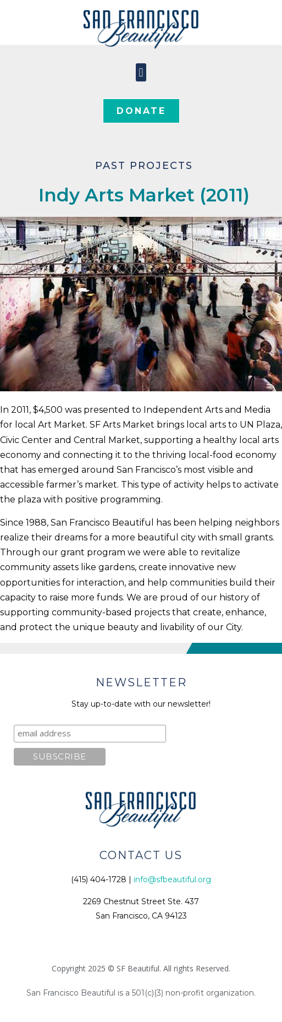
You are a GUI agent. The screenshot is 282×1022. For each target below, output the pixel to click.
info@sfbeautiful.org (172, 879)
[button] (141, 72)
